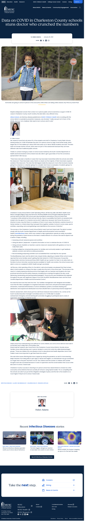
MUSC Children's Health (39, 2)
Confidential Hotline (57, 504)
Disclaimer (53, 518)
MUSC (3, 2)
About (37, 504)
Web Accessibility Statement (76, 518)
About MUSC (37, 7)
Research (22, 2)
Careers (64, 2)
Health (16, 2)
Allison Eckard (14, 117)
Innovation (73, 7)
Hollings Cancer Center (54, 2)
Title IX (66, 518)
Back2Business (20, 233)
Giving (70, 2)
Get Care (54, 506)
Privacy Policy (60, 518)
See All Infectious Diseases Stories (42, 457)
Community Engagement (61, 7)
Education (9, 2)
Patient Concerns (72, 507)
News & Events (46, 7)
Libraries (71, 504)
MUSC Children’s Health (49, 117)
